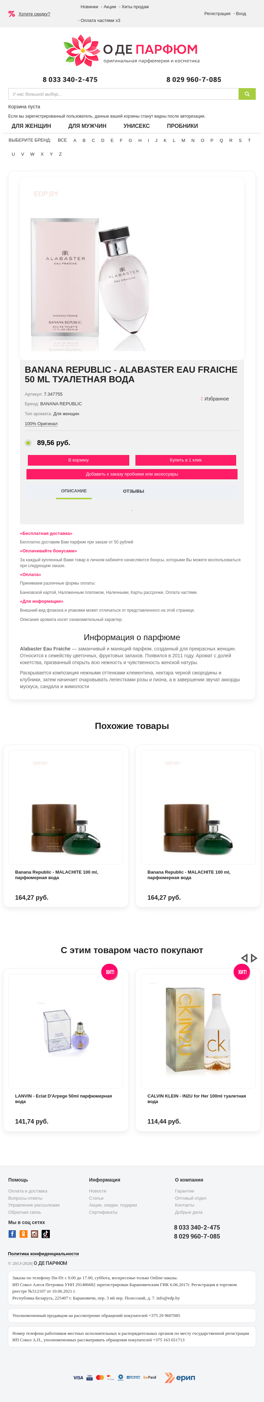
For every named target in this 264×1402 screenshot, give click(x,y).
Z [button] (60, 154)
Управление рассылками (34, 1205)
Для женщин (31, 126)
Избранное (215, 399)
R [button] (230, 140)
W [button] (32, 154)
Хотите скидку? (34, 13)
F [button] (121, 140)
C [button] (93, 140)
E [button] (112, 140)
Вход (241, 13)
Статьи (96, 1198)
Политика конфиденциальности (43, 1253)
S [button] (240, 140)
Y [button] (51, 154)
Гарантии (184, 1191)
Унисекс (136, 126)
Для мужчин (87, 126)
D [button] (102, 140)
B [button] (84, 140)
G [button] (130, 140)
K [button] (165, 140)
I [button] (148, 140)
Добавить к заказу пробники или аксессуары (132, 474)
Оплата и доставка (27, 1191)
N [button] (193, 140)
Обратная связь (24, 1212)
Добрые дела (188, 1212)
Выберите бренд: (30, 140)
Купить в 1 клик (185, 460)
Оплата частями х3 (100, 20)
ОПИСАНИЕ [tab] (74, 490)
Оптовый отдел (191, 1198)
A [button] (75, 140)
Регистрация (218, 13)
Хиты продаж (135, 6)
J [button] (156, 140)
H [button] (139, 140)
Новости (97, 1191)
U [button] (13, 154)
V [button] (22, 154)
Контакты (184, 1205)
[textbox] (123, 94)
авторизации (192, 116)
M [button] (183, 140)
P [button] (211, 140)
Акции (109, 6)
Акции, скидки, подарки (113, 1205)
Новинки (89, 6)
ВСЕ (62, 140)
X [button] (42, 154)
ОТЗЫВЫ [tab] (133, 491)
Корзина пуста (24, 106)
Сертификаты (103, 1212)
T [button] (249, 140)
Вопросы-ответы (25, 1198)
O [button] (202, 140)
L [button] (174, 140)
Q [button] (221, 140)
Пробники (182, 126)
